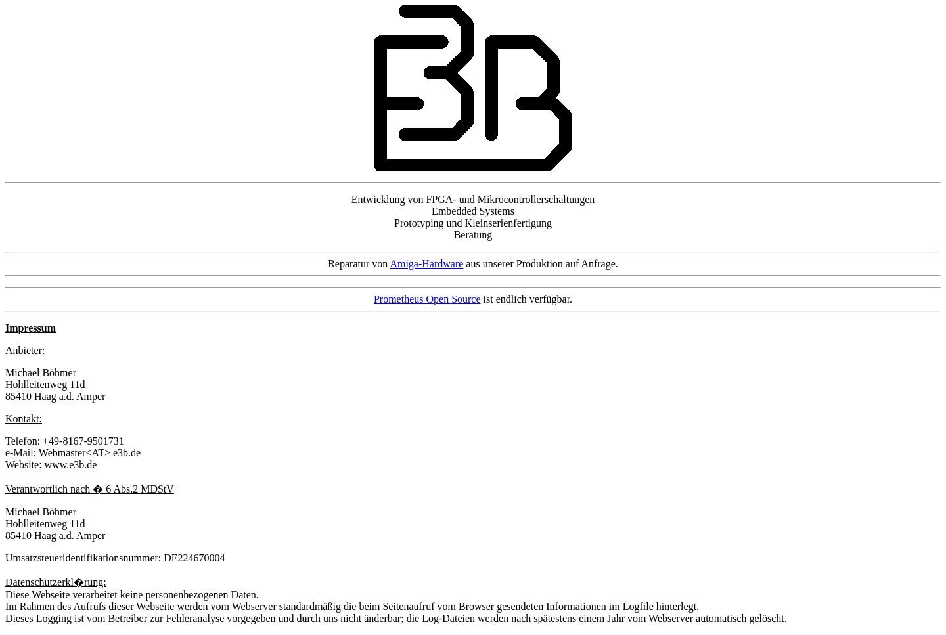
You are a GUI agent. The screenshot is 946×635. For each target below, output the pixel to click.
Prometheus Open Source (427, 299)
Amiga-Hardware (426, 263)
